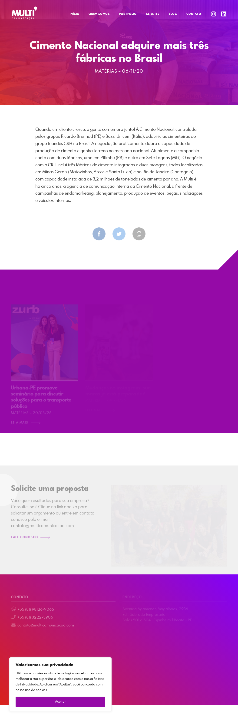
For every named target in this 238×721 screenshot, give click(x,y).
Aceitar (60, 701)
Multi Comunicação (24, 13)
